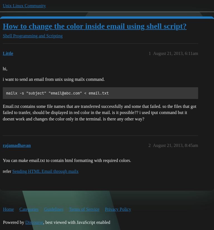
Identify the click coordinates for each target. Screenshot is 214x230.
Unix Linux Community (24, 5)
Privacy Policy (118, 209)
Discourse (34, 222)
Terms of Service (84, 209)
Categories (29, 209)
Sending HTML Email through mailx (45, 171)
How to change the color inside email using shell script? (95, 26)
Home (8, 209)
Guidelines (53, 209)
